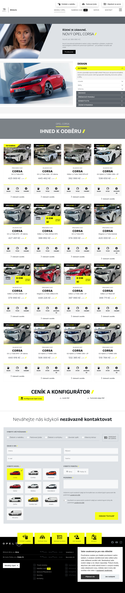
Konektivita (83, 101)
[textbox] (34, 451)
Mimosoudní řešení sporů (77, 568)
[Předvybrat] (27, 147)
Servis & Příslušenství (44, 572)
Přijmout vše (90, 576)
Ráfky (80, 85)
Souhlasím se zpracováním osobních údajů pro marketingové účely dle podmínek (90, 501)
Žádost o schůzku (55, 437)
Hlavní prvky (27, 20)
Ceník (81, 20)
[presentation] (79, 516)
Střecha (80, 89)
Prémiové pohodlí (86, 97)
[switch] (65, 500)
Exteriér (82, 68)
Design (82, 64)
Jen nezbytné (110, 576)
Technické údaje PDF (95, 398)
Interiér (80, 81)
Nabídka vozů (79, 10)
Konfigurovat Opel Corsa (31, 398)
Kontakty (40, 578)
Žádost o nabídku (17, 437)
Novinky (40, 575)
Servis (96, 10)
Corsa (17, 171)
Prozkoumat (69, 52)
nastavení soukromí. (104, 570)
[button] (17, 197)
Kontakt (108, 10)
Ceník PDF (64, 398)
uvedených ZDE (75, 495)
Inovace (82, 93)
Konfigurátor (66, 20)
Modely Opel (59, 10)
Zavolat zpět (73, 437)
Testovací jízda (36, 437)
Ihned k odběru (47, 20)
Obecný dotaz (90, 437)
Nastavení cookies (75, 565)
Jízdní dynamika (85, 105)
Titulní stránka (42, 565)
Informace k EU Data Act (77, 575)
